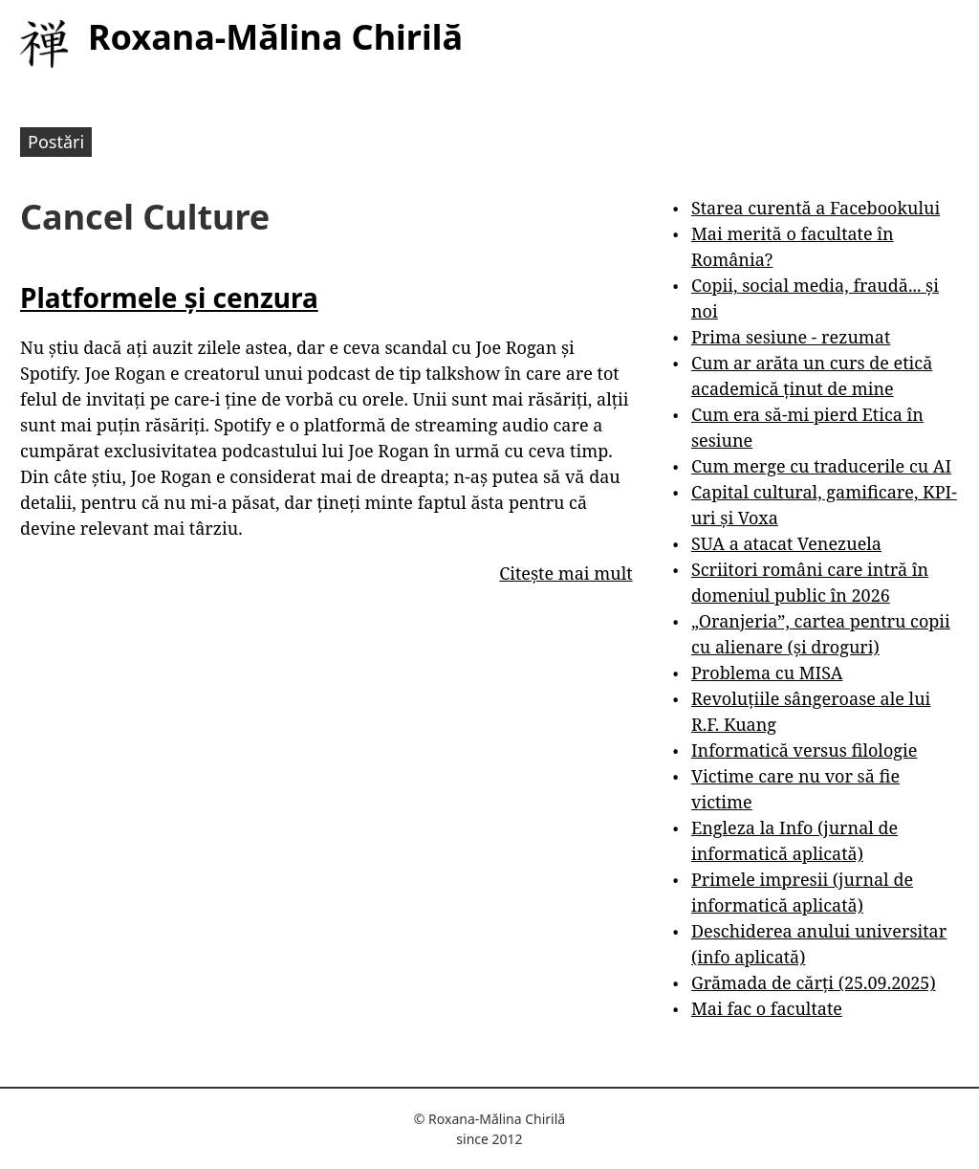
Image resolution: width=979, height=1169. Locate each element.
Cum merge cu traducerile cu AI (821, 465)
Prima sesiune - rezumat (790, 336)
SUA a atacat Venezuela (786, 543)
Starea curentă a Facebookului (815, 207)
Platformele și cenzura (169, 297)
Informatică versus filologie (804, 750)
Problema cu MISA (766, 672)
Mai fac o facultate (766, 1008)
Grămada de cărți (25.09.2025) (813, 982)
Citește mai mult (565, 573)
